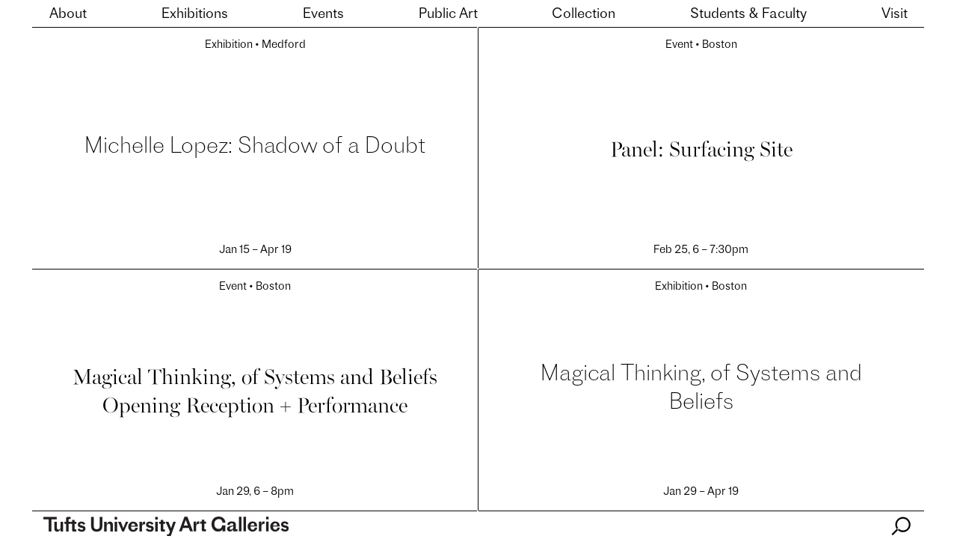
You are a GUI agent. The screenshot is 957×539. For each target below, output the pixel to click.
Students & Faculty (748, 14)
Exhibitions (194, 14)
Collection (583, 14)
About (68, 14)
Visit (894, 14)
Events (323, 14)
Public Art (448, 14)
